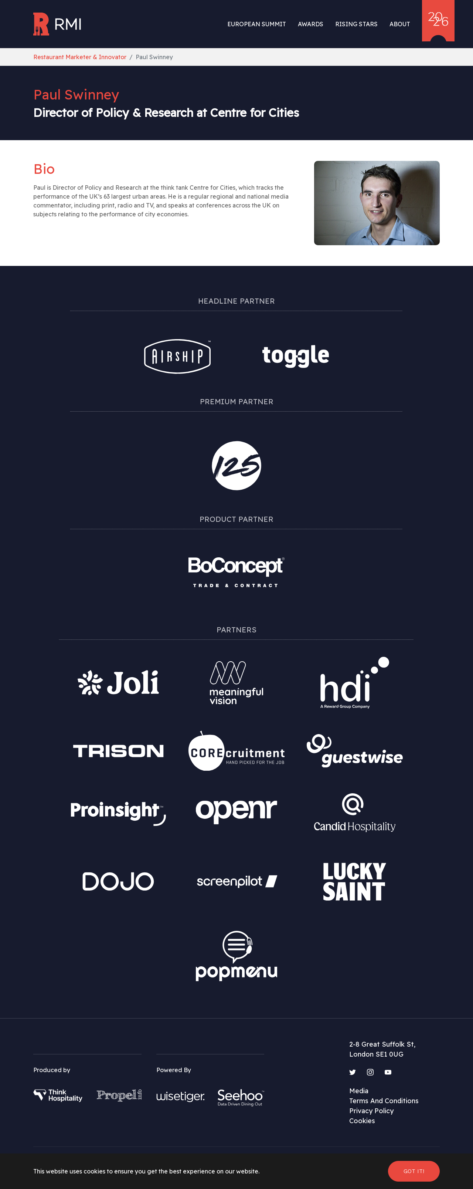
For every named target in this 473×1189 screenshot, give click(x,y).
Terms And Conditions (384, 1101)
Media (358, 1091)
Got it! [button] (414, 1171)
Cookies (362, 1121)
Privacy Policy (371, 1111)
